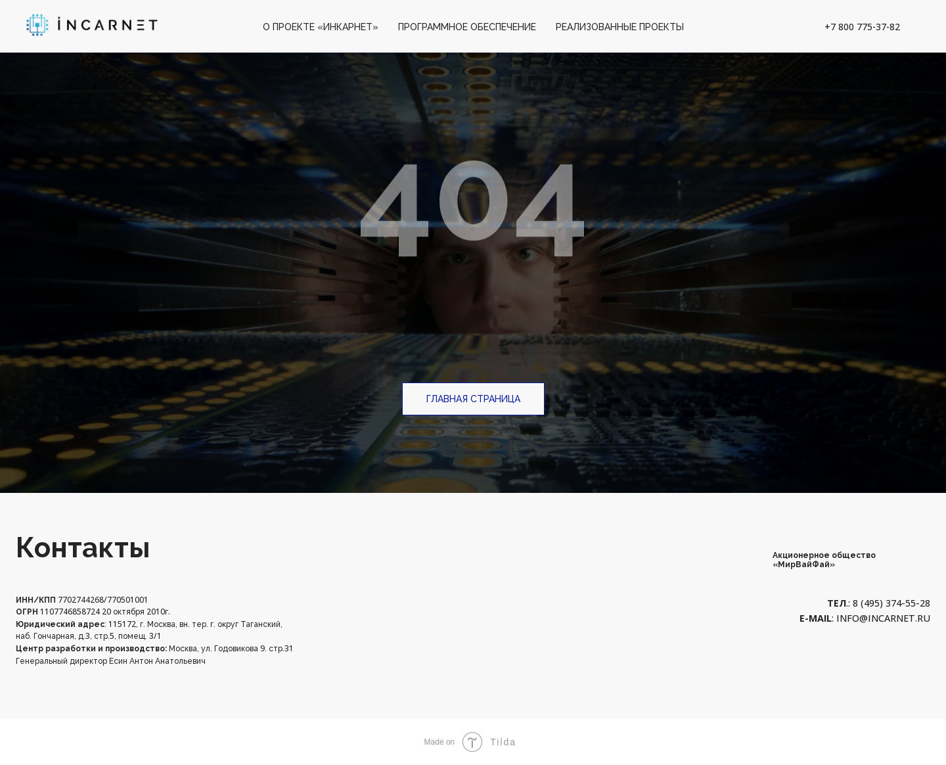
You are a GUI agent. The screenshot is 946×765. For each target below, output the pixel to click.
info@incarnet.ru (883, 618)
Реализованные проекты (620, 27)
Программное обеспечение (467, 27)
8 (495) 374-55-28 (890, 603)
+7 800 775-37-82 (862, 26)
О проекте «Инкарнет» (320, 27)
